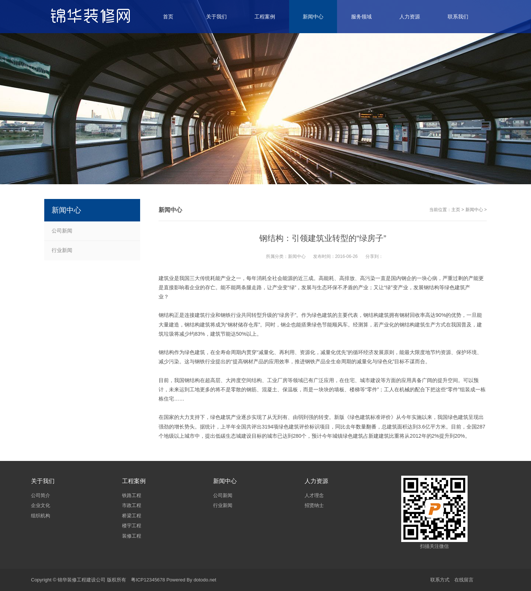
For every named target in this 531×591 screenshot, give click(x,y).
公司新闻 (62, 231)
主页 (455, 209)
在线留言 (463, 580)
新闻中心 (474, 209)
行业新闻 (62, 250)
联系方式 (440, 580)
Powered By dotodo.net (191, 580)
